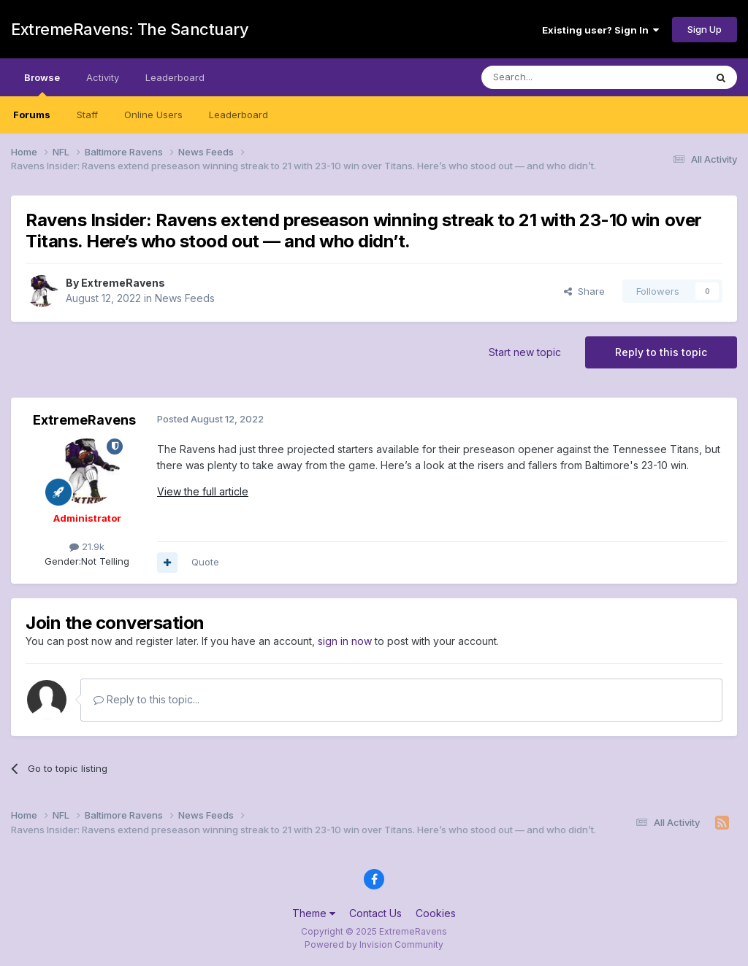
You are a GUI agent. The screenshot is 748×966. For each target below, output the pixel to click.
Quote (205, 562)
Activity (102, 77)
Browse (42, 84)
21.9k (86, 546)
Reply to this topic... (146, 699)
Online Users (153, 114)
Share (584, 291)
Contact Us (375, 913)
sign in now (345, 641)
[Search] (555, 77)
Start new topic (525, 352)
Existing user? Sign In (600, 30)
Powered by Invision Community (374, 944)
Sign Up (704, 29)
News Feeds (185, 298)
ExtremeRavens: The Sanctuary (129, 29)
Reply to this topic (661, 352)
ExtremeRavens (123, 283)
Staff (87, 114)
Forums (31, 114)
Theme (313, 913)
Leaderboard (238, 114)
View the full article (202, 491)
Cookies (436, 913)
